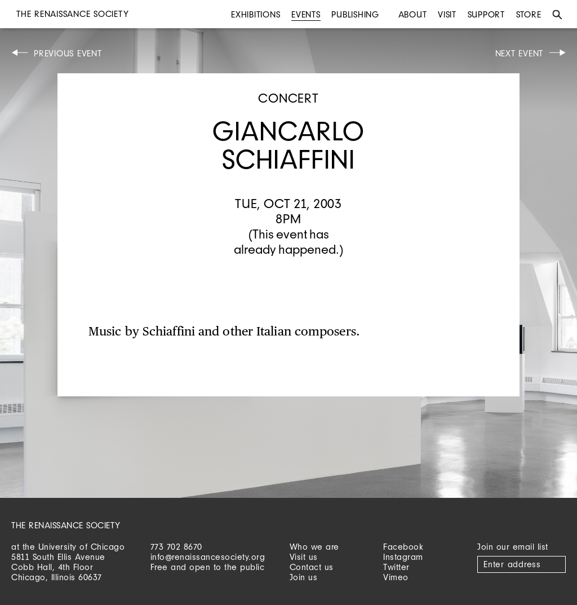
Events (306, 14)
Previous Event (68, 53)
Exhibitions (255, 14)
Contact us (312, 567)
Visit (447, 14)
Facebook (403, 546)
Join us (304, 577)
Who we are (314, 546)
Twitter (396, 567)
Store (529, 14)
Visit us (304, 556)
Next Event (519, 53)
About (412, 14)
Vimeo (396, 577)
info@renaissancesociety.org (207, 556)
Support (486, 14)
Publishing (355, 14)
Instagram (403, 556)
